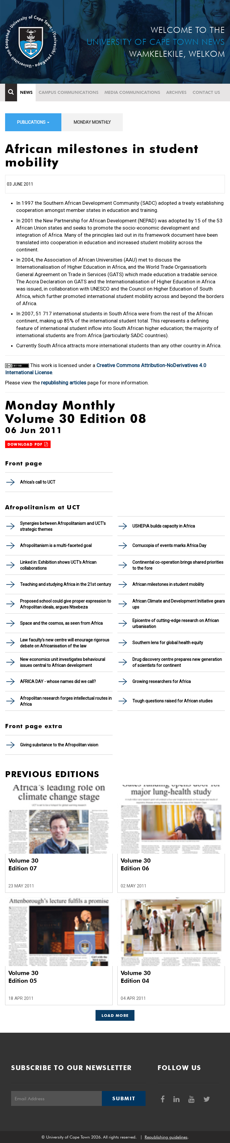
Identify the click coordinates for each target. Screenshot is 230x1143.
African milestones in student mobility (168, 584)
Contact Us (206, 92)
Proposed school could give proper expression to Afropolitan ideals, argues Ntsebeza (65, 604)
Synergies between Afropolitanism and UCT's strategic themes (63, 526)
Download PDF (27, 444)
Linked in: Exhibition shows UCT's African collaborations (58, 565)
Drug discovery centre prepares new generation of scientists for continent (177, 662)
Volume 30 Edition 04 (136, 976)
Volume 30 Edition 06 (136, 864)
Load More (115, 1015)
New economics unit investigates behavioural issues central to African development (62, 662)
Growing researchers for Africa (161, 681)
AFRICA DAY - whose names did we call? (58, 681)
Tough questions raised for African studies (172, 701)
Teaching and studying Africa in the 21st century (65, 584)
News (26, 92)
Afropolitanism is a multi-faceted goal (56, 545)
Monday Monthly (92, 122)
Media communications (132, 92)
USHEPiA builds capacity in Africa (163, 526)
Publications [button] (33, 122)
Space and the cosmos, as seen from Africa (61, 623)
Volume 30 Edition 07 (23, 864)
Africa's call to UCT (37, 482)
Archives (176, 92)
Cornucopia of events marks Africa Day (169, 545)
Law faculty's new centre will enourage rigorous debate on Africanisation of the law (64, 643)
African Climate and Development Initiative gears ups (178, 604)
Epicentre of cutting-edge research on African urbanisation (175, 623)
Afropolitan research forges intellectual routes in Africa (66, 701)
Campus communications (69, 92)
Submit (123, 1098)
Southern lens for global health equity (167, 642)
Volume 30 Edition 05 (23, 976)
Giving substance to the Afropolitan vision (59, 744)
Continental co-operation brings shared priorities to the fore (177, 565)
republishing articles (63, 383)
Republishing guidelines (166, 1137)
